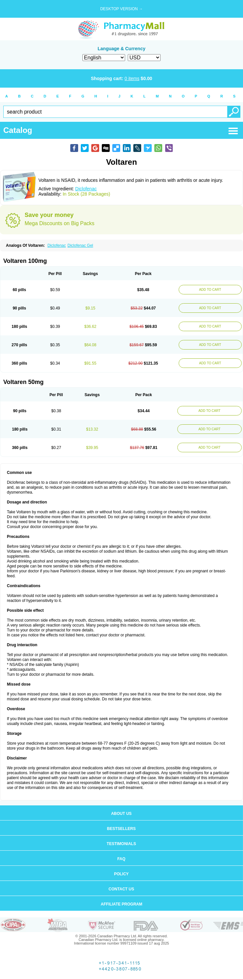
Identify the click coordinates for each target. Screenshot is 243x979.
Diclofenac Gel (80, 245)
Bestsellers (121, 828)
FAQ (121, 859)
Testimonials (121, 843)
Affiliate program (121, 904)
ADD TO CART (210, 289)
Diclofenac (86, 188)
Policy (121, 874)
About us (121, 813)
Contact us (121, 889)
